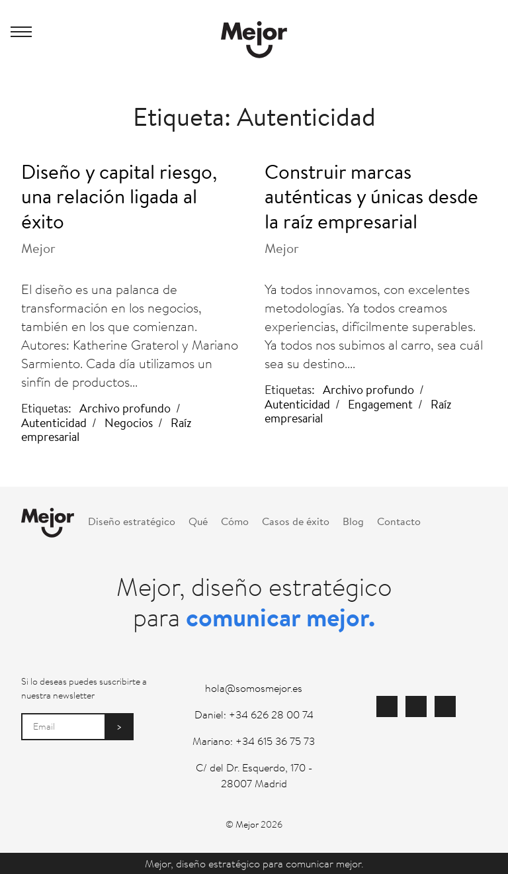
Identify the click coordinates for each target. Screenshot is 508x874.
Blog (353, 521)
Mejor (38, 247)
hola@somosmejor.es (253, 688)
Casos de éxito (295, 521)
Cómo (235, 521)
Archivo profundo (125, 408)
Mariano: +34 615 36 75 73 (253, 741)
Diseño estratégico (131, 521)
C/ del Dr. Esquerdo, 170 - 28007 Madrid (254, 775)
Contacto (399, 521)
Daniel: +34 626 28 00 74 (254, 714)
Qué (198, 521)
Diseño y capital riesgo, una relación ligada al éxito (119, 196)
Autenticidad (54, 422)
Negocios (129, 422)
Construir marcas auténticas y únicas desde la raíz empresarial (371, 196)
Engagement (380, 404)
